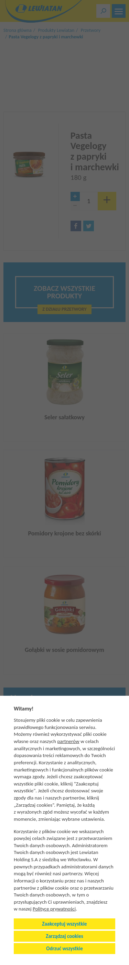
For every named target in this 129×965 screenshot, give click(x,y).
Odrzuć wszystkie (64, 948)
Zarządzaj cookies (64, 936)
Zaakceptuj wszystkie (64, 924)
